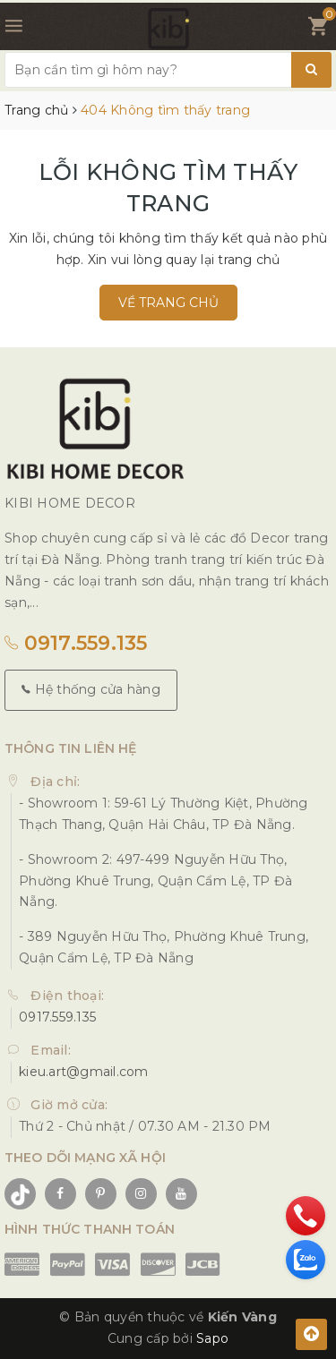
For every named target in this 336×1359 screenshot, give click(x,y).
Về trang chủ (168, 303)
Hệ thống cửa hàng (91, 689)
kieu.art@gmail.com (84, 1072)
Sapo (212, 1338)
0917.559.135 (76, 643)
